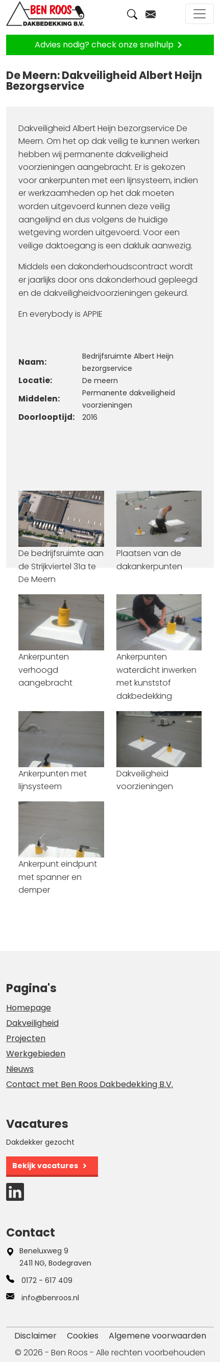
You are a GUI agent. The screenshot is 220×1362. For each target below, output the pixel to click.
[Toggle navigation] (199, 14)
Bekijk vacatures (45, 1166)
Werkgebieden (35, 1054)
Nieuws (20, 1069)
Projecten (25, 1038)
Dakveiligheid (32, 1023)
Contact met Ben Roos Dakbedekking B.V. (89, 1084)
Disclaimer (35, 1336)
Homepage (28, 1008)
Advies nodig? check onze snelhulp (110, 45)
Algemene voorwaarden (157, 1336)
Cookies (83, 1336)
